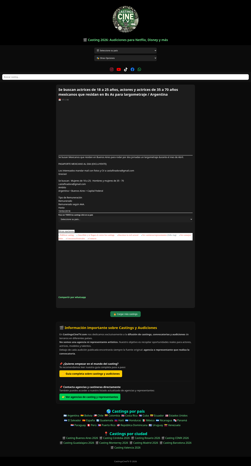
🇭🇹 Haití (119, 420)
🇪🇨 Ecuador (157, 415)
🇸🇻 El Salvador (72, 420)
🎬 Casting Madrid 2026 (143, 443)
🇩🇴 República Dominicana (132, 425)
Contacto (92, 238)
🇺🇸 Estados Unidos (176, 415)
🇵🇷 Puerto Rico (106, 425)
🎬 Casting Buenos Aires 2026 (80, 438)
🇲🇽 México (148, 420)
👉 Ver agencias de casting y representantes (90, 397)
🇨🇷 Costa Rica (129, 415)
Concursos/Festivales (76, 238)
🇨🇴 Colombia (112, 415)
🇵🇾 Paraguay (78, 425)
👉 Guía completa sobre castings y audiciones (91, 373)
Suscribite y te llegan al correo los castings (96, 235)
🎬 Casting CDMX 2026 (175, 438)
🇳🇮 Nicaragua (164, 420)
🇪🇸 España (88, 420)
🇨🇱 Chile (98, 415)
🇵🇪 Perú (92, 425)
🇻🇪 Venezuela (172, 425)
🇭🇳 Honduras (133, 420)
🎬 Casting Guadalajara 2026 (77, 443)
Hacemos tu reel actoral (128, 235)
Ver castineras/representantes (154, 235)
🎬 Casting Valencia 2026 (125, 447)
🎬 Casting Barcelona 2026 (175, 443)
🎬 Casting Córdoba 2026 (114, 438)
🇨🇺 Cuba (144, 415)
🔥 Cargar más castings (125, 314)
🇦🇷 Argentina (71, 415)
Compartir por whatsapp (72, 297)
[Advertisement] (125, 129)
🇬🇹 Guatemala (104, 420)
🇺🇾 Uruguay (156, 425)
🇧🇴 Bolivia (86, 415)
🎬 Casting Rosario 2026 (145, 438)
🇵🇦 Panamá (180, 420)
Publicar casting (67, 235)
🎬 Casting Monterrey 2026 (111, 443)
